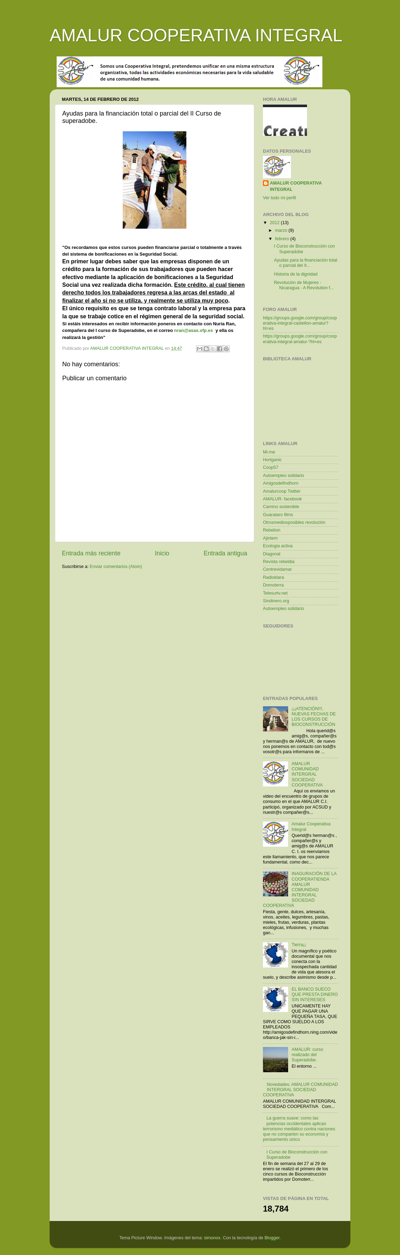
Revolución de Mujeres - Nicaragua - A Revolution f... (304, 285)
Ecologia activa (278, 545)
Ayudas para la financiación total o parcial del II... (305, 263)
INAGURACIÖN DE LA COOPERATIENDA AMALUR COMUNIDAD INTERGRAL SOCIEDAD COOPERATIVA (299, 889)
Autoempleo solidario (283, 475)
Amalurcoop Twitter (282, 491)
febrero (282, 238)
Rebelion (271, 530)
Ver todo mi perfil (279, 197)
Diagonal (271, 554)
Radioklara (273, 577)
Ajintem (270, 538)
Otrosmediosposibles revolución (294, 522)
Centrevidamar (277, 569)
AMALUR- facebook (282, 499)
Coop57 (270, 467)
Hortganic (272, 459)
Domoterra (273, 585)
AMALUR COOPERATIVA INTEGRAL (196, 35)
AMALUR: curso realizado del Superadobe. (307, 1054)
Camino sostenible (281, 506)
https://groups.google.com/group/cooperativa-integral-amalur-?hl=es (300, 339)
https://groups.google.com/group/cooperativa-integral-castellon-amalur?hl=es (300, 323)
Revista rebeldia (278, 561)
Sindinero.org (276, 600)
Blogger (271, 1237)
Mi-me (269, 452)
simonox (212, 1237)
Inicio (162, 553)
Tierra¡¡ (299, 944)
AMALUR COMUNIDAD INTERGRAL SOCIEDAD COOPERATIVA (307, 774)
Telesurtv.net (275, 593)
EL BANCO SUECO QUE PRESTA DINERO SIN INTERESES (315, 994)
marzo (282, 230)
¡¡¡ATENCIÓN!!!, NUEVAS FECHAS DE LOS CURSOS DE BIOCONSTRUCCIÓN (314, 716)
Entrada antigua (225, 553)
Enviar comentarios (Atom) (116, 566)
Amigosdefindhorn (281, 483)
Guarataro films (278, 514)
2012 (275, 222)
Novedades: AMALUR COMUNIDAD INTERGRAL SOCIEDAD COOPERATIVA (300, 1089)
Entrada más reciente (91, 553)
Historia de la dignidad (295, 274)
